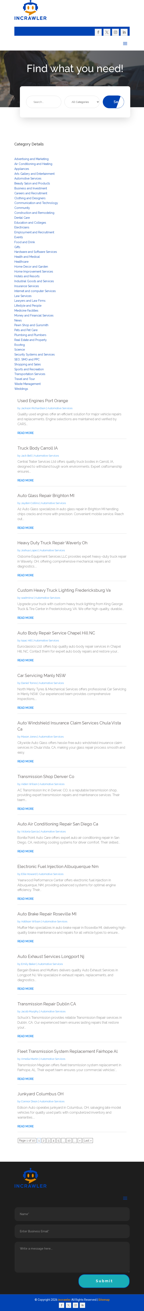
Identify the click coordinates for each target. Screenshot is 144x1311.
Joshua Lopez (29, 550)
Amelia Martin (29, 1058)
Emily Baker (28, 964)
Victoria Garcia (30, 831)
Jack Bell (26, 455)
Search (119, 102)
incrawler (64, 1299)
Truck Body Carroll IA (37, 448)
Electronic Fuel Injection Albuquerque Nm (57, 866)
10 (69, 1140)
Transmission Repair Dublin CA (46, 1003)
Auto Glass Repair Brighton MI (45, 495)
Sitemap (104, 1299)
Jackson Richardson (33, 408)
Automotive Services (59, 408)
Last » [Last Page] (88, 1140)
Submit (104, 1281)
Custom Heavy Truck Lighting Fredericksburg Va (64, 590)
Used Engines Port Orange (42, 400)
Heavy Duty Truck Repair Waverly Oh (52, 542)
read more (25, 433)
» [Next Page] (80, 1140)
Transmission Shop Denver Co (45, 776)
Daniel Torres (29, 683)
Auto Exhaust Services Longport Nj (50, 956)
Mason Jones (29, 736)
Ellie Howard (29, 874)
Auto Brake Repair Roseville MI (47, 914)
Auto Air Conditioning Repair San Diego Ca (57, 824)
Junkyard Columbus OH (40, 1093)
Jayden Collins (30, 503)
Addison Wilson (30, 921)
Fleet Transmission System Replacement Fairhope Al (67, 1051)
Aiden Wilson (29, 784)
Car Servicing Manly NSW (41, 675)
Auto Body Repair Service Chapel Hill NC (56, 633)
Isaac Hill (26, 640)
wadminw (27, 597)
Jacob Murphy (30, 1011)
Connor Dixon (29, 1101)
